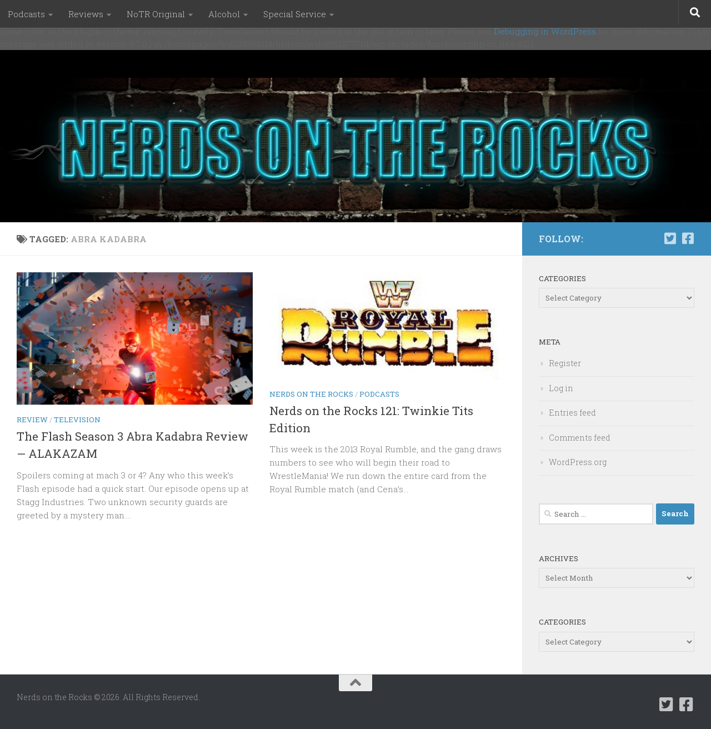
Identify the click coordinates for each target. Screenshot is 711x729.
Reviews (85, 13)
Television (77, 420)
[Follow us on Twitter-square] (670, 238)
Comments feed (579, 437)
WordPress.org (578, 462)
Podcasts (26, 13)
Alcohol (224, 13)
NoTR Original (156, 13)
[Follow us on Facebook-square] (687, 238)
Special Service (294, 13)
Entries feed (572, 412)
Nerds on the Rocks (311, 394)
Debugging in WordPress (545, 31)
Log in (561, 388)
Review (32, 420)
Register (565, 363)
